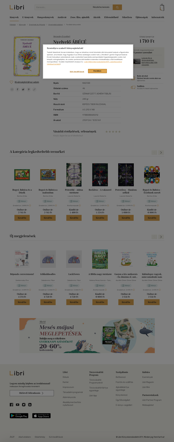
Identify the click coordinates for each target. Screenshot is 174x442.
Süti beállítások (77, 72)
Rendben (97, 71)
